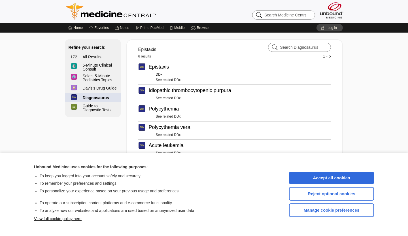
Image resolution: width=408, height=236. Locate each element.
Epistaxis (159, 67)
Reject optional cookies (331, 193)
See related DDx (168, 80)
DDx (159, 74)
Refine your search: (87, 47)
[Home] (75, 28)
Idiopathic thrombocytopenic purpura (190, 90)
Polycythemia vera (169, 127)
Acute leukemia (166, 145)
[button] (200, 28)
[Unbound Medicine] (331, 10)
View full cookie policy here (58, 218)
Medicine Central (136, 11)
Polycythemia (164, 109)
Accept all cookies (331, 177)
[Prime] (149, 28)
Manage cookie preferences (332, 210)
